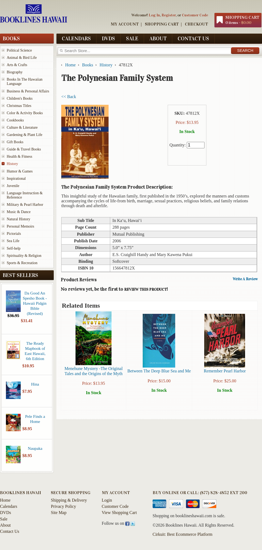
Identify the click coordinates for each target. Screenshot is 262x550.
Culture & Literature (22, 127)
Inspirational (16, 179)
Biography (15, 72)
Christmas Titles (19, 106)
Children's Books (20, 98)
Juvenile (13, 186)
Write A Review (245, 279)
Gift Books (15, 142)
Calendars (76, 38)
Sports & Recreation (22, 263)
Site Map (58, 512)
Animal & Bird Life (22, 58)
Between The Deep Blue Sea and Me (159, 371)
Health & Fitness (19, 156)
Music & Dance (19, 212)
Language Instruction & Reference (25, 195)
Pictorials (14, 234)
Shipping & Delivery (69, 500)
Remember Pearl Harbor (225, 371)
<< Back (68, 96)
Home (5, 500)
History (12, 164)
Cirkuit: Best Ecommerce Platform (183, 534)
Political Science (19, 50)
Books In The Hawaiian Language (24, 81)
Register (168, 15)
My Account (125, 24)
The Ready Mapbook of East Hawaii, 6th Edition (35, 351)
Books (11, 38)
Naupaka (35, 448)
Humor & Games (20, 171)
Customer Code (195, 15)
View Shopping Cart (119, 512)
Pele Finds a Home (35, 419)
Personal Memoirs (20, 226)
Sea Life (13, 241)
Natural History (18, 219)
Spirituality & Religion (24, 256)
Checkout (196, 24)
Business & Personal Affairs (28, 91)
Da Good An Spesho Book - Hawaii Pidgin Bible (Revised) (35, 303)
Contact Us (193, 38)
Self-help (13, 248)
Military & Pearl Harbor (25, 205)
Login (107, 500)
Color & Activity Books (25, 113)
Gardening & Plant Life (24, 135)
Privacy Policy (63, 506)
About (158, 38)
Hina (35, 384)
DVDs (108, 38)
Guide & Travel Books (24, 149)
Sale (132, 38)
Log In (154, 15)
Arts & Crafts (17, 65)
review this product (145, 289)
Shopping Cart (162, 24)
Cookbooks (15, 120)
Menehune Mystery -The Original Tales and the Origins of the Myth (93, 371)
